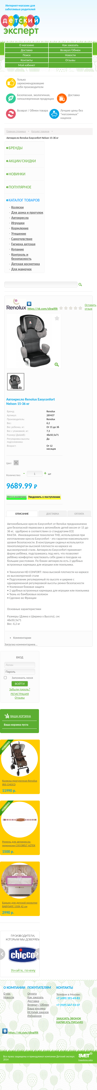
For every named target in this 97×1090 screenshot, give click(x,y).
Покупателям (39, 987)
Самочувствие (21, 239)
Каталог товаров (40, 131)
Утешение (18, 234)
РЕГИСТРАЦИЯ (20, 694)
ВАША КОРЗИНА (20, 716)
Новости (70, 55)
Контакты (27, 60)
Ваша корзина (36, 1008)
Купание (17, 249)
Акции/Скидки (22, 161)
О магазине (26, 45)
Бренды (16, 147)
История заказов (38, 1012)
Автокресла (20, 218)
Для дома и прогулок (27, 212)
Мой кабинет (26, 65)
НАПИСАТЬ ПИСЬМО (69, 1022)
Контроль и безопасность (21, 256)
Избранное (34, 1016)
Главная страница (16, 131)
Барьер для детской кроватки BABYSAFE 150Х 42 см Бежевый (19, 906)
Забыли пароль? (19, 689)
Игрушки (17, 223)
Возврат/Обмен (70, 50)
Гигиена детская (23, 244)
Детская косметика (25, 264)
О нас (7, 993)
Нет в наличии (16, 497)
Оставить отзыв (90, 307)
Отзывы (70, 60)
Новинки (17, 174)
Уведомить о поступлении (44, 497)
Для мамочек (21, 269)
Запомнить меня (22, 678)
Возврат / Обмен (38, 1005)
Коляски (17, 207)
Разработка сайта (85, 1060)
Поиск (27, 55)
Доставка (26, 50)
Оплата (32, 993)
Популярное (20, 187)
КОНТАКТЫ (64, 987)
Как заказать (70, 45)
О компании (14, 987)
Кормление (20, 228)
